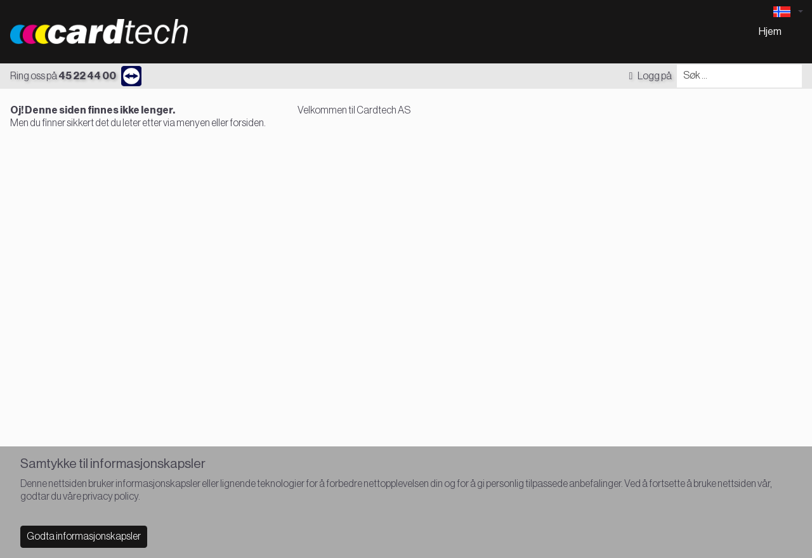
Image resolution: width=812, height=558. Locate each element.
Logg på (650, 76)
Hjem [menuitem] (770, 32)
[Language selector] (788, 11)
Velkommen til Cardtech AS (354, 110)
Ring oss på (63, 76)
